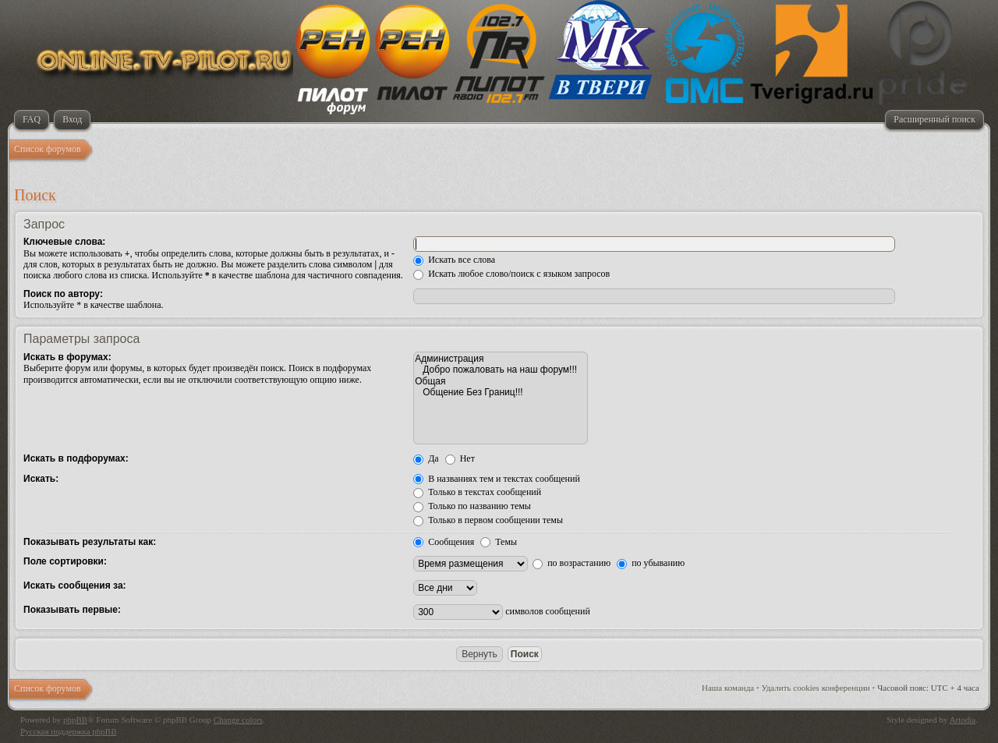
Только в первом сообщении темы (488, 520)
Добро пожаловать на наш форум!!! (500, 369)
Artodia (963, 719)
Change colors (238, 719)
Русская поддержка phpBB (68, 731)
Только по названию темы (472, 506)
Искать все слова (454, 259)
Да (426, 458)
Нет (460, 458)
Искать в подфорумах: (76, 458)
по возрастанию (571, 562)
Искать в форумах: (67, 357)
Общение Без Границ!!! (500, 392)
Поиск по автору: (63, 293)
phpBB (75, 719)
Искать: (40, 478)
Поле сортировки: (65, 561)
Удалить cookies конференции (816, 687)
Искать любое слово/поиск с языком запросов (511, 273)
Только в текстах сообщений (477, 491)
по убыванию (651, 562)
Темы (498, 541)
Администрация (500, 358)
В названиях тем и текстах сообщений (496, 478)
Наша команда (728, 687)
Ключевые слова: (64, 241)
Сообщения (443, 541)
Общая (500, 381)
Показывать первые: (72, 609)
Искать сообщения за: (74, 585)
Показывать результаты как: (89, 541)
